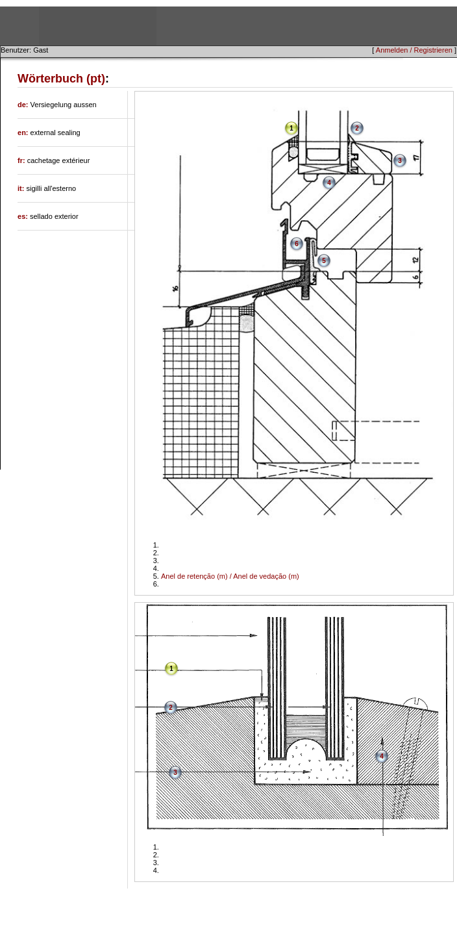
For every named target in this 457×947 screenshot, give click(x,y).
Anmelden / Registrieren (414, 50)
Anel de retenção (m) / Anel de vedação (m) (230, 576)
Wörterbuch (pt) (61, 78)
